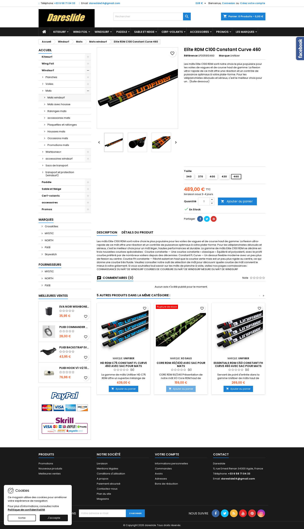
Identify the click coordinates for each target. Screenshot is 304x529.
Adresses (161, 478)
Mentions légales (107, 468)
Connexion (228, 3)
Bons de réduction (166, 484)
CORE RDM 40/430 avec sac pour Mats (181, 364)
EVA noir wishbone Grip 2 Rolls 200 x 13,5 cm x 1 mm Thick (74, 306)
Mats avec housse (59, 104)
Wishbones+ (53, 152)
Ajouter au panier (237, 201)
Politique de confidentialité (26, 510)
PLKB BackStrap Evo (74, 347)
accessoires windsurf (59, 158)
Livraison (102, 463)
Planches (51, 77)
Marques (46, 219)
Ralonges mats (57, 111)
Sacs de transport (57, 165)
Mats (49, 91)
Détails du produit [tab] (137, 232)
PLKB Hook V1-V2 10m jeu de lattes (74, 367)
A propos (102, 478)
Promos (222, 32)
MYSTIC (49, 233)
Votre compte (167, 454)
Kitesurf (59, 32)
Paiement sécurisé (108, 484)
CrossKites (51, 226)
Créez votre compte (252, 3)
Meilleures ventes (50, 473)
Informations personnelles (171, 463)
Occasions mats (58, 138)
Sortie (22, 518)
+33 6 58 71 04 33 (64, 3)
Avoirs (159, 473)
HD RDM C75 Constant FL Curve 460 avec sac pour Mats (123, 364)
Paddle (121, 32)
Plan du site (104, 494)
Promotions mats (58, 145)
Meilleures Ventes (53, 295)
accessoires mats (59, 118)
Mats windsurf (56, 97)
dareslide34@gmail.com (104, 3)
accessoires (199, 32)
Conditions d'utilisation (111, 473)
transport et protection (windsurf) (60, 173)
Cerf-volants (172, 32)
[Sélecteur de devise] (201, 3)
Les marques (245, 32)
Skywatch (50, 254)
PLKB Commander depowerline (74, 327)
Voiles (49, 84)
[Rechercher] (152, 16)
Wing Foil (80, 32)
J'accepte (54, 518)
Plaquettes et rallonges (62, 125)
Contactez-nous (107, 489)
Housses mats (56, 131)
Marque (224, 55)
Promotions (46, 463)
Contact (221, 454)
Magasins (103, 499)
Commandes (163, 468)
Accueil (45, 50)
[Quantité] (204, 201)
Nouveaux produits (50, 468)
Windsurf (102, 32)
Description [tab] (107, 232)
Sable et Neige (144, 32)
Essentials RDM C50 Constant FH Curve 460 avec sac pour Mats (238, 364)
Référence (191, 55)
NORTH (48, 240)
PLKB (47, 247)
